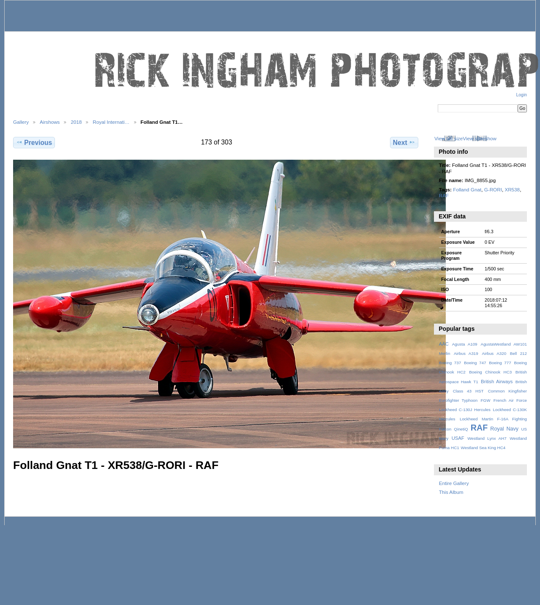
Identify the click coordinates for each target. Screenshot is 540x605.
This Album (451, 492)
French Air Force (510, 400)
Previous (34, 142)
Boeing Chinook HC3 (490, 372)
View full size (448, 138)
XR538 (512, 189)
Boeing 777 (500, 362)
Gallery (21, 122)
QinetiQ (461, 429)
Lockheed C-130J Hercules (465, 409)
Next (404, 142)
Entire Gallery (454, 483)
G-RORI (493, 189)
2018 (76, 122)
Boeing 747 (475, 362)
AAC (444, 343)
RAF (444, 195)
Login (521, 95)
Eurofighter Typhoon (458, 400)
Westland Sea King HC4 (483, 447)
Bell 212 (518, 353)
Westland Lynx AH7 (486, 438)
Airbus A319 (466, 353)
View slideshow (479, 138)
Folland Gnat (467, 189)
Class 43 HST (468, 391)
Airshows (50, 122)
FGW (486, 400)
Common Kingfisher (507, 391)
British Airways (497, 381)
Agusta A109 (464, 344)
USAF (458, 438)
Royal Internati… (111, 122)
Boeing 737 (450, 362)
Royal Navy (504, 429)
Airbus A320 (494, 353)
